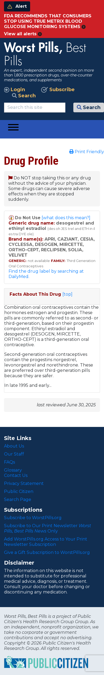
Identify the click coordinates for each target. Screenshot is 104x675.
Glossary (13, 470)
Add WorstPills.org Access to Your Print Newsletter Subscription (45, 542)
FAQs (9, 462)
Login (14, 89)
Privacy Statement (24, 483)
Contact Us (15, 475)
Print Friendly (86, 151)
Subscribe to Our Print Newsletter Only (47, 528)
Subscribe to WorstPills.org (33, 517)
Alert (17, 6)
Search (24, 96)
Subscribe (58, 89)
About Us (14, 446)
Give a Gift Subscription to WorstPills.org (47, 552)
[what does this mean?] (66, 217)
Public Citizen (18, 491)
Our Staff (14, 454)
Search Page (17, 499)
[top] (67, 294)
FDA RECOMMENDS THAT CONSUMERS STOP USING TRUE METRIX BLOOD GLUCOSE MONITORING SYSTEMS (47, 21)
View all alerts (23, 33)
